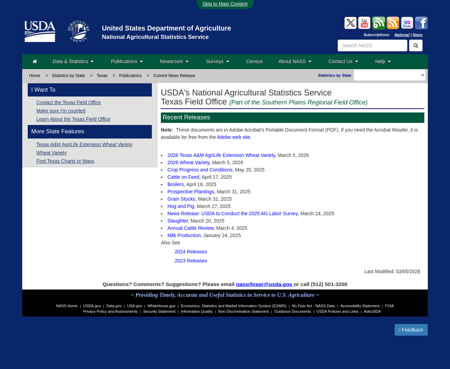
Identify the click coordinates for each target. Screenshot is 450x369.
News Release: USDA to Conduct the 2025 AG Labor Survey (232, 213)
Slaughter (177, 221)
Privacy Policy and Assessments (110, 311)
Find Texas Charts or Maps (65, 161)
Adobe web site (233, 137)
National (402, 35)
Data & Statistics (73, 61)
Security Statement (159, 311)
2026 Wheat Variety (188, 162)
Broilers (175, 184)
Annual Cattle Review (190, 228)
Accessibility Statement (360, 306)
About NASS (294, 61)
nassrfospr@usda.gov (265, 284)
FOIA (389, 306)
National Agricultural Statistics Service (155, 37)
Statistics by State (68, 75)
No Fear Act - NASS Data (313, 306)
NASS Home (67, 306)
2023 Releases (191, 260)
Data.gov (114, 306)
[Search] (416, 45)
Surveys (217, 61)
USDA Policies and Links (337, 311)
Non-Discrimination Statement (243, 311)
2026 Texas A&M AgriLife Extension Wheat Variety (221, 155)
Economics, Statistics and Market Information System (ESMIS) (233, 306)
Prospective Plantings (190, 191)
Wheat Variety (51, 153)
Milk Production (184, 235)
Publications (126, 61)
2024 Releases (191, 251)
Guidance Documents (292, 311)
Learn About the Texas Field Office (73, 119)
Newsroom (174, 61)
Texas (102, 75)
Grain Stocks (181, 199)
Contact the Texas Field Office (68, 102)
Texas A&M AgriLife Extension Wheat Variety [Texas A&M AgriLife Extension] (84, 144)
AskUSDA (372, 311)
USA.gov (134, 306)
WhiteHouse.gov (162, 306)
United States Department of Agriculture (166, 28)
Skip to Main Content (225, 4)
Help (383, 61)
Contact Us (343, 61)
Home (34, 75)
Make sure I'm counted (60, 111)
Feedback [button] (411, 330)
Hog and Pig (180, 206)
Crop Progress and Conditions (200, 170)
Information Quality (197, 311)
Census (254, 61)
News (418, 35)
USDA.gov (92, 306)
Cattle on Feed (183, 177)
